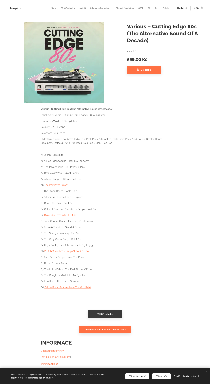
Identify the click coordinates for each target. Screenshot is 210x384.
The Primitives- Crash (56, 185)
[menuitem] (48, 8)
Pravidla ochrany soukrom (55, 356)
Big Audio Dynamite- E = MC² (60, 215)
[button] (182, 8)
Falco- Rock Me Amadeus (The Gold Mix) (67, 287)
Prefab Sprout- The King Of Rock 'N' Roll (67, 251)
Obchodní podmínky (52, 350)
